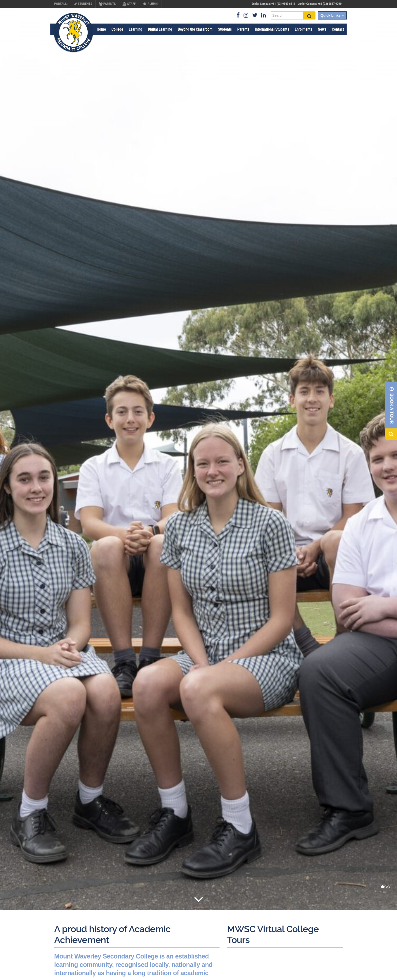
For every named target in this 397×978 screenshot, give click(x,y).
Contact (338, 29)
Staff (129, 4)
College (117, 29)
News (322, 29)
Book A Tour (391, 405)
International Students (272, 29)
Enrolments (303, 29)
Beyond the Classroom (195, 29)
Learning (135, 29)
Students (83, 4)
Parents (107, 4)
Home (101, 29)
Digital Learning (160, 29)
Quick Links (332, 15)
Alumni (150, 4)
